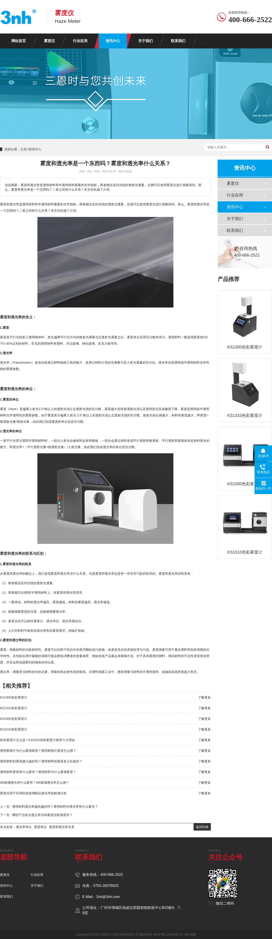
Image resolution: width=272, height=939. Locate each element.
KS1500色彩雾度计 (13, 718)
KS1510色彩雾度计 (13, 729)
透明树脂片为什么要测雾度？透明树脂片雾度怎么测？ (38, 750)
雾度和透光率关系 (61, 827)
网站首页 (18, 41)
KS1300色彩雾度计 (13, 697)
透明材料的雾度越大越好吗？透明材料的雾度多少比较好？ (41, 761)
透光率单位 (24, 827)
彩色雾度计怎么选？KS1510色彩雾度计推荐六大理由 (37, 740)
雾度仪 (49, 41)
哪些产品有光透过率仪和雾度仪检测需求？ (42, 815)
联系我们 (178, 41)
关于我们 (145, 41)
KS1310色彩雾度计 (13, 708)
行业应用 (80, 41)
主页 (23, 149)
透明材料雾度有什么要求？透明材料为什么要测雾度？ (38, 772)
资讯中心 (113, 41)
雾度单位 (40, 827)
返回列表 (202, 827)
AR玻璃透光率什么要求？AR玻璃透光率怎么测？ (34, 782)
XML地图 (189, 934)
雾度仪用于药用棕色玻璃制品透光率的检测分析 (33, 793)
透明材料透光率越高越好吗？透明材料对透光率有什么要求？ (55, 806)
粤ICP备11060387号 (167, 934)
